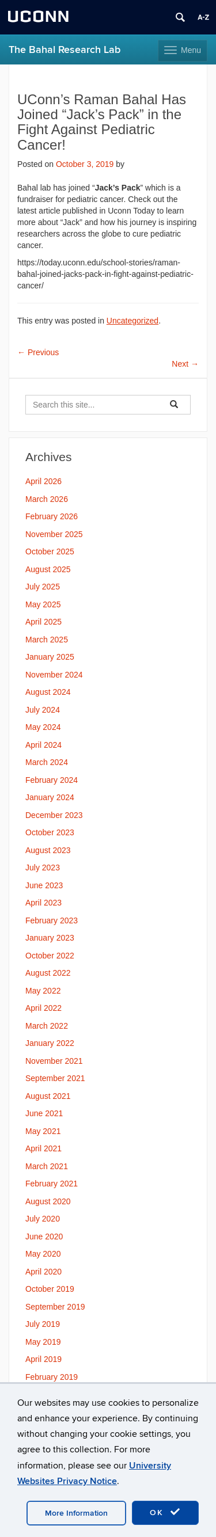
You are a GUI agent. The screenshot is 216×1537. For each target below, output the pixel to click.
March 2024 (46, 762)
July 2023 (42, 867)
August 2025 (48, 569)
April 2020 (43, 1271)
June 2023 (44, 885)
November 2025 (54, 534)
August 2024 (48, 692)
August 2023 (48, 850)
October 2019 (49, 1288)
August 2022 (48, 972)
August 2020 (48, 1201)
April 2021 (43, 1148)
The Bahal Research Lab (64, 50)
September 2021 (55, 1078)
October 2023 (49, 832)
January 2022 (49, 1043)
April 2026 (43, 481)
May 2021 (42, 1131)
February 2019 (51, 1377)
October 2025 (49, 551)
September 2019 (55, 1306)
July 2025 (42, 586)
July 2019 (42, 1324)
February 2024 (51, 780)
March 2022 (46, 1025)
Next (185, 363)
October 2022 (49, 955)
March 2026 (46, 499)
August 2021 (48, 1096)
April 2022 (43, 1008)
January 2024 (49, 797)
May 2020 (42, 1253)
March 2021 (46, 1166)
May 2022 (42, 990)
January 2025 (49, 656)
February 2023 (51, 920)
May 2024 (42, 727)
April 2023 (43, 902)
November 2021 (54, 1061)
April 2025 (43, 621)
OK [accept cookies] (165, 1512)
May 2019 (42, 1341)
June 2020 (44, 1236)
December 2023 (54, 815)
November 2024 (54, 674)
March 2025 (46, 639)
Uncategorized (132, 320)
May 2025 (42, 604)
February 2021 (51, 1183)
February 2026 (51, 516)
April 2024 (43, 745)
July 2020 (42, 1218)
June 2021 (44, 1113)
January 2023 (49, 937)
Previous (38, 352)
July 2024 (42, 709)
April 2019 (43, 1359)
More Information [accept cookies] (76, 1513)
